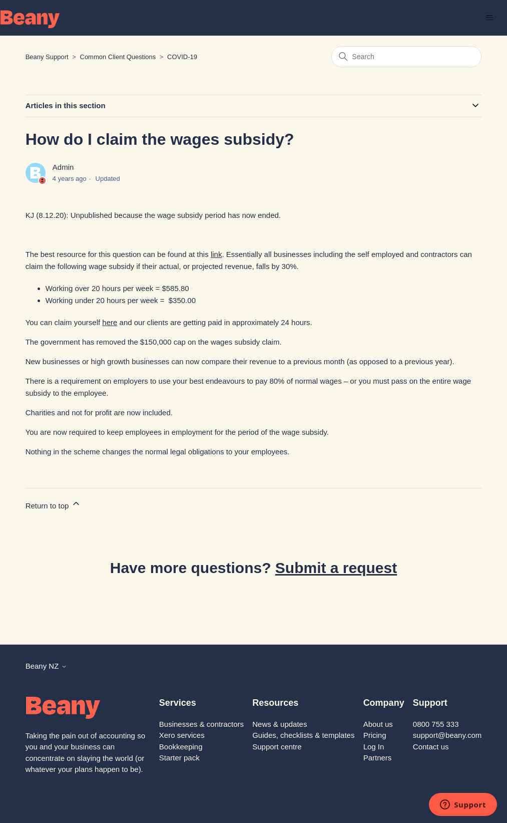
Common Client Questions (118, 57)
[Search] (406, 57)
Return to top (53, 504)
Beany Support (47, 57)
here (109, 322)
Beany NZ (46, 666)
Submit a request (336, 568)
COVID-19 (182, 57)
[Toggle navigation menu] (489, 18)
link (216, 254)
